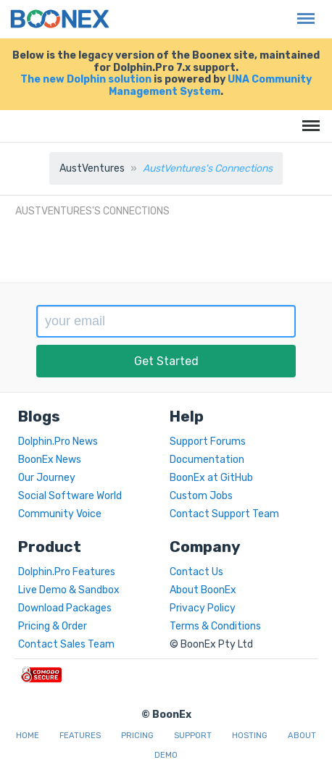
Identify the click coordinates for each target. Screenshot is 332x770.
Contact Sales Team (66, 644)
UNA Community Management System (210, 85)
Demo (166, 755)
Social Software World (70, 496)
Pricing (137, 735)
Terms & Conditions (215, 626)
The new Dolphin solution (86, 79)
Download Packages (65, 608)
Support (193, 735)
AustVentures (92, 168)
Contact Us (196, 572)
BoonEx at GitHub (211, 478)
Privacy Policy (203, 608)
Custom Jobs (201, 496)
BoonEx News (49, 459)
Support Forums (208, 441)
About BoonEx (203, 590)
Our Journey (46, 478)
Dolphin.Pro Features (66, 572)
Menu (302, 11)
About (302, 735)
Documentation (207, 459)
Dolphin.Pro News (58, 441)
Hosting (249, 735)
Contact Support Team (224, 514)
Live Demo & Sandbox (69, 590)
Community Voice (59, 514)
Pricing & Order (52, 626)
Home (27, 735)
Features (80, 735)
